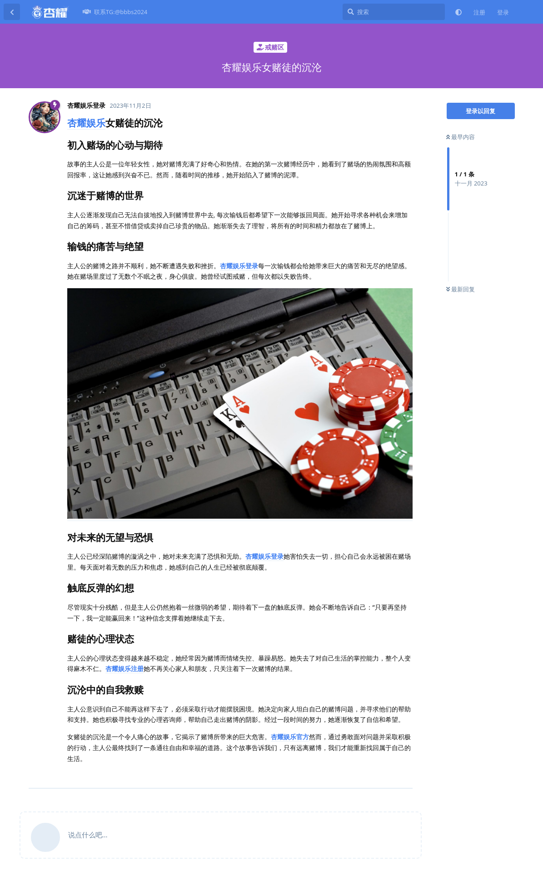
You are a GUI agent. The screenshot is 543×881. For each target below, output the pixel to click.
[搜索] (394, 12)
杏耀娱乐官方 (290, 736)
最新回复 (460, 289)
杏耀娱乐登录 (239, 265)
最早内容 (460, 137)
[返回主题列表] (12, 12)
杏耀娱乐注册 (124, 668)
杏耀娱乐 (86, 122)
